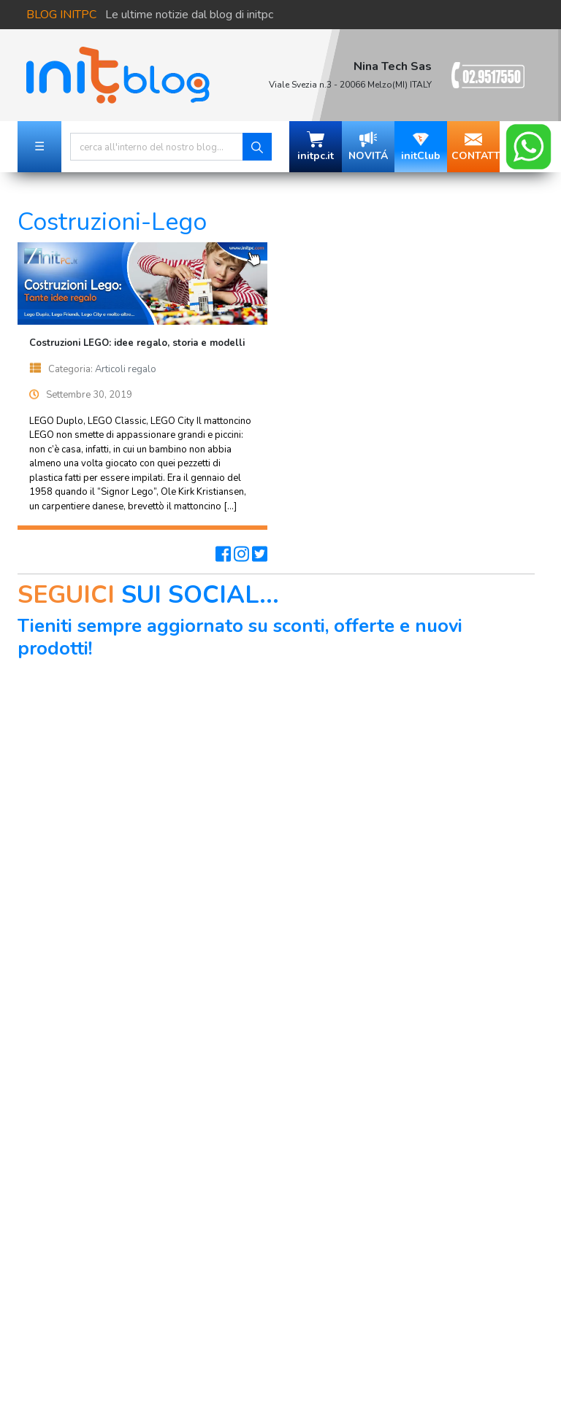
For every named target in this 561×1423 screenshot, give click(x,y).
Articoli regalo (125, 369)
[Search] (156, 147)
